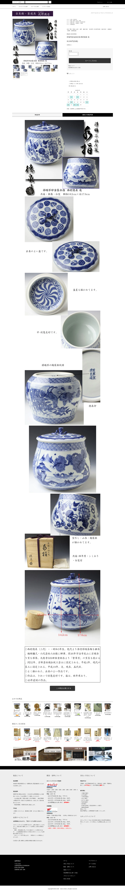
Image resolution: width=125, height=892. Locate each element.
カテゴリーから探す (22, 6)
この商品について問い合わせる (75, 83)
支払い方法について (69, 863)
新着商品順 (72, 24)
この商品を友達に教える (73, 81)
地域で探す (72, 23)
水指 (71, 19)
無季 (80, 20)
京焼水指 (75, 19)
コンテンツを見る (45, 6)
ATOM (68, 878)
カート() (108, 2)
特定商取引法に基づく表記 (74, 67)
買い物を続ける (71, 86)
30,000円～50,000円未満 (80, 21)
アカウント (99, 2)
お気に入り (71, 73)
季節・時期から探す (74, 20)
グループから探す (34, 6)
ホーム (14, 6)
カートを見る (92, 863)
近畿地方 (77, 23)
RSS (65, 878)
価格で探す (72, 21)
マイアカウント (93, 860)
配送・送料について (69, 866)
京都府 (81, 23)
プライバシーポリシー (69, 875)
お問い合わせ (105, 6)
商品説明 (37, 114)
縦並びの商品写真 (88, 114)
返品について (71, 65)
